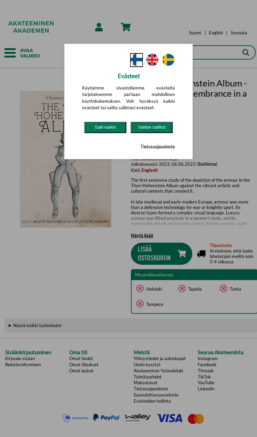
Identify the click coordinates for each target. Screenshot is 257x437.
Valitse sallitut (152, 127)
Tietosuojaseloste (157, 146)
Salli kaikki (105, 127)
